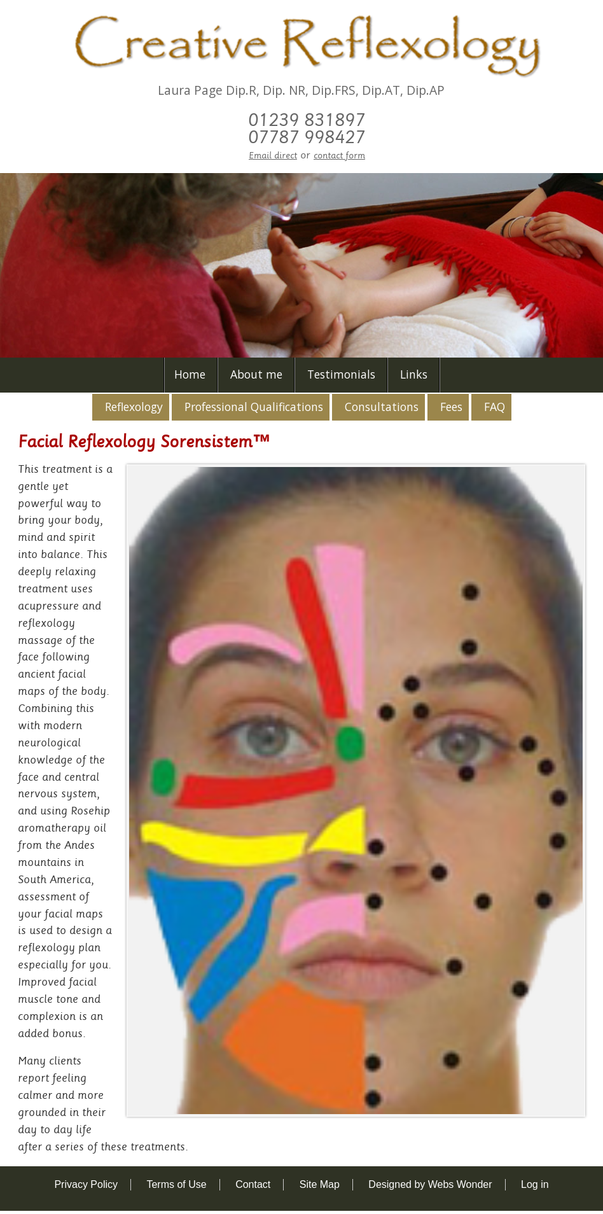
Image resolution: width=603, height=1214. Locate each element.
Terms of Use (176, 1184)
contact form (339, 155)
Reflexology (134, 406)
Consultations (382, 406)
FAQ (494, 406)
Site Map (320, 1184)
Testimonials (341, 373)
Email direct (273, 155)
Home (189, 373)
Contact (252, 1184)
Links (413, 373)
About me (256, 373)
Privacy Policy (86, 1184)
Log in (535, 1184)
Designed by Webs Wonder (430, 1184)
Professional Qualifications (253, 406)
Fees (451, 406)
